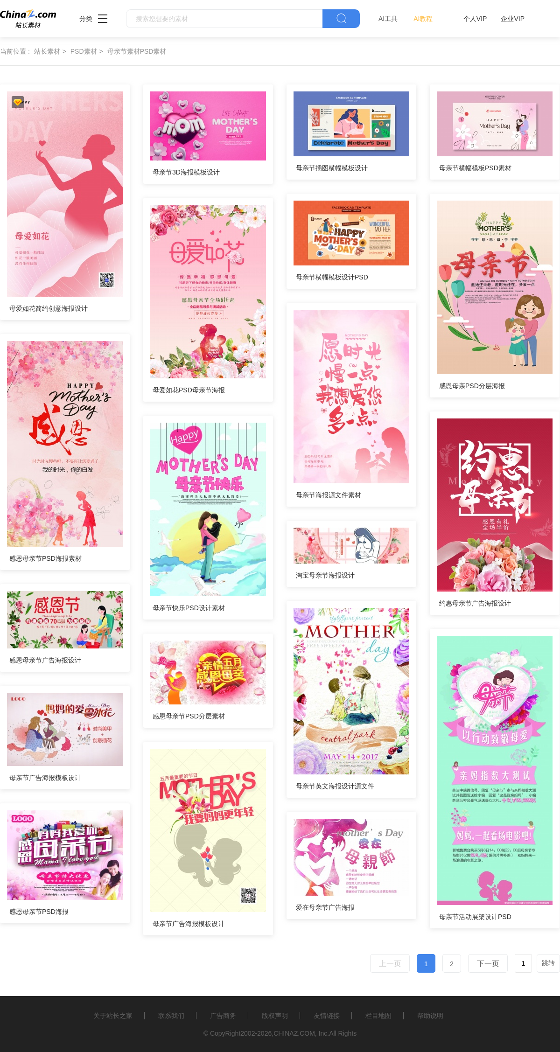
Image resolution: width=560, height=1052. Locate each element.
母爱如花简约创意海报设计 (48, 308)
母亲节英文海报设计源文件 (335, 786)
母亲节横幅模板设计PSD (332, 277)
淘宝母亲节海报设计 (325, 575)
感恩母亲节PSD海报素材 (45, 558)
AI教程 (423, 18)
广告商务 (223, 1015)
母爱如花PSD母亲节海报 (189, 390)
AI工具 (388, 18)
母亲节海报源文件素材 (328, 495)
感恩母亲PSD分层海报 (472, 386)
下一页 (488, 964)
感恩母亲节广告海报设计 (45, 660)
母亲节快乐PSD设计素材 (189, 608)
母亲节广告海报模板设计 (45, 777)
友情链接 (327, 1015)
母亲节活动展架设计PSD (475, 916)
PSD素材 (83, 51)
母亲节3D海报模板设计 (186, 172)
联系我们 (171, 1015)
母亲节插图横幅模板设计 (332, 168)
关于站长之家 (113, 1015)
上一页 (390, 964)
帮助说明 (430, 1015)
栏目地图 (378, 1015)
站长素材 (47, 51)
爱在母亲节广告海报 (325, 907)
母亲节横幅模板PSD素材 (475, 168)
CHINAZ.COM (294, 1033)
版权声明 (275, 1015)
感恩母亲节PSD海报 (39, 911)
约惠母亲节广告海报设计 (475, 603)
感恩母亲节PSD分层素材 (189, 716)
